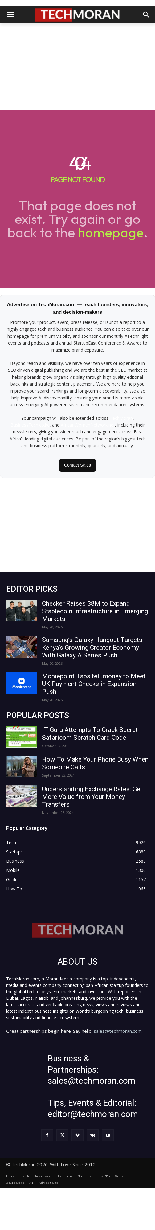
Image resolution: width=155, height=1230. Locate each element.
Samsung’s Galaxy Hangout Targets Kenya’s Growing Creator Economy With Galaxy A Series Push (92, 647)
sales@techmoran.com (118, 1066)
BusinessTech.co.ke (30, 425)
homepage (111, 232)
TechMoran (121, 418)
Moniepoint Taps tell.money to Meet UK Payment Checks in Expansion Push (93, 683)
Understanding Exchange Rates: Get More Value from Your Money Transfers (92, 796)
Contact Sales (77, 465)
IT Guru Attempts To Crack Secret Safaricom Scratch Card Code (90, 733)
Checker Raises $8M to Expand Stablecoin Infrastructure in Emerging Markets (95, 611)
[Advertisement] (77, 66)
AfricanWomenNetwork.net (88, 425)
